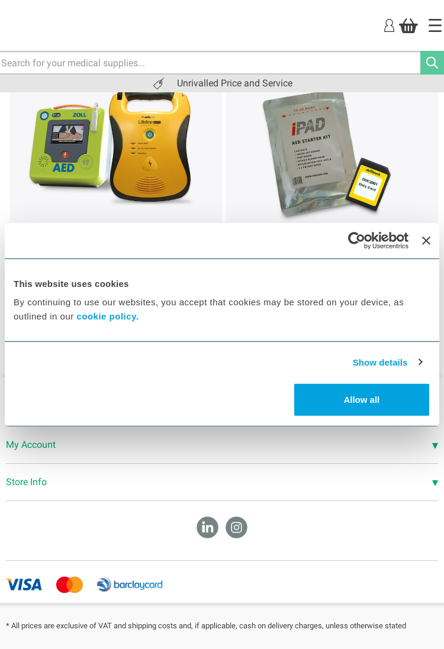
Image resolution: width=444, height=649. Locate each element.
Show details (380, 362)
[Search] (432, 63)
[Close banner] (426, 240)
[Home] (435, 25)
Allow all (361, 400)
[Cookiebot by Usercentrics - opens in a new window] (356, 240)
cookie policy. (107, 316)
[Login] (389, 25)
